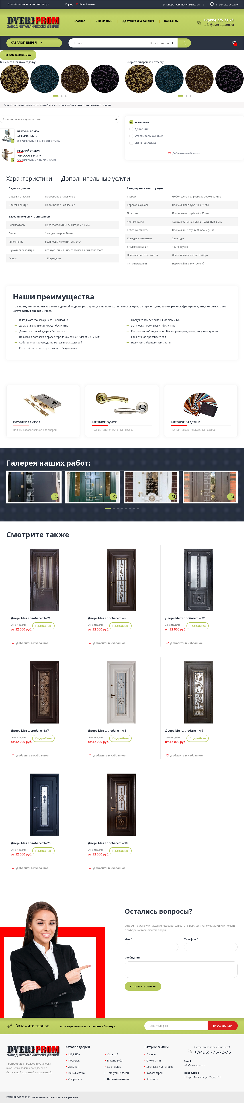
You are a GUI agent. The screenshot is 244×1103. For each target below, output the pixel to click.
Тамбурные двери (118, 1073)
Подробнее (43, 626)
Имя (129, 939)
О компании (103, 21)
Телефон (191, 939)
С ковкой (112, 1054)
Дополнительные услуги (95, 178)
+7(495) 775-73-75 (218, 19)
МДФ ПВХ (74, 1054)
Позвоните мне (222, 1026)
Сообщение (133, 957)
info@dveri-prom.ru (219, 24)
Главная (79, 21)
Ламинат (73, 1066)
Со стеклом (114, 1066)
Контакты (171, 21)
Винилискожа (76, 1073)
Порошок (74, 1060)
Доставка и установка (138, 21)
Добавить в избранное (186, 153)
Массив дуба (115, 1060)
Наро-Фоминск (87, 4)
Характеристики (29, 178)
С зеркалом (75, 1079)
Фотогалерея (154, 1073)
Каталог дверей (24, 43)
